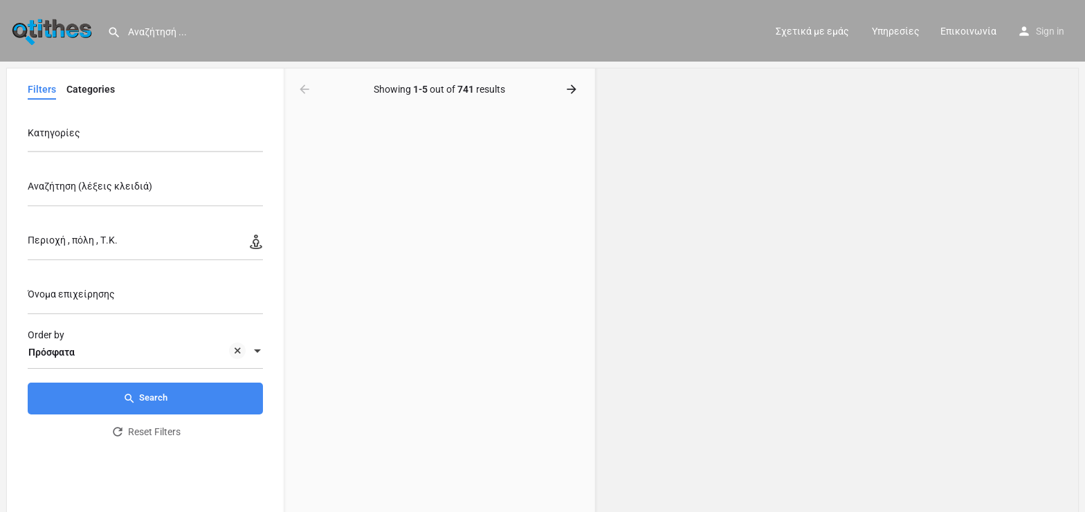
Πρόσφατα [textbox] (137, 353)
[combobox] (145, 136)
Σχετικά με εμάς (812, 31)
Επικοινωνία (968, 31)
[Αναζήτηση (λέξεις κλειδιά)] (145, 190)
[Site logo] (53, 29)
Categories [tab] (90, 89)
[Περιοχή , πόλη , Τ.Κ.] (145, 244)
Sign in (1050, 31)
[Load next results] (573, 89)
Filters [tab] (42, 89)
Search (145, 398)
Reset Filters (146, 432)
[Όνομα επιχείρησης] (145, 298)
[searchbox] (143, 134)
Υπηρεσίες (895, 31)
